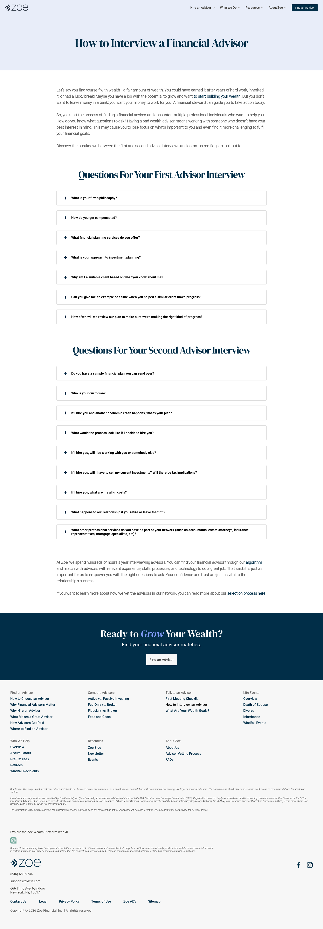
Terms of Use (101, 901)
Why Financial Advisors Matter (32, 705)
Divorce (248, 711)
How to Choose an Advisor (29, 699)
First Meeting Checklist (182, 699)
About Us (172, 748)
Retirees (16, 765)
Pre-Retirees (19, 759)
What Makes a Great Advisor (31, 717)
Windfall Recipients (24, 771)
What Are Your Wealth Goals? (187, 711)
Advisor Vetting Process (183, 754)
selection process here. (246, 593)
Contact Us (18, 901)
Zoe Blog (94, 748)
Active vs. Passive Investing (108, 699)
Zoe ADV (129, 901)
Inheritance (251, 717)
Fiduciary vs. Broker (102, 711)
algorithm (254, 562)
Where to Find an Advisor (29, 729)
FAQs (169, 760)
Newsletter (96, 754)
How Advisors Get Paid (27, 723)
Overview (250, 699)
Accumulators (20, 753)
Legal (43, 901)
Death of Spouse (255, 705)
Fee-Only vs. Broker (102, 705)
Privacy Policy (69, 901)
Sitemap (154, 901)
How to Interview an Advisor (186, 705)
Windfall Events (254, 723)
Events (93, 760)
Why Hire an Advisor (25, 711)
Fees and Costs (99, 717)
